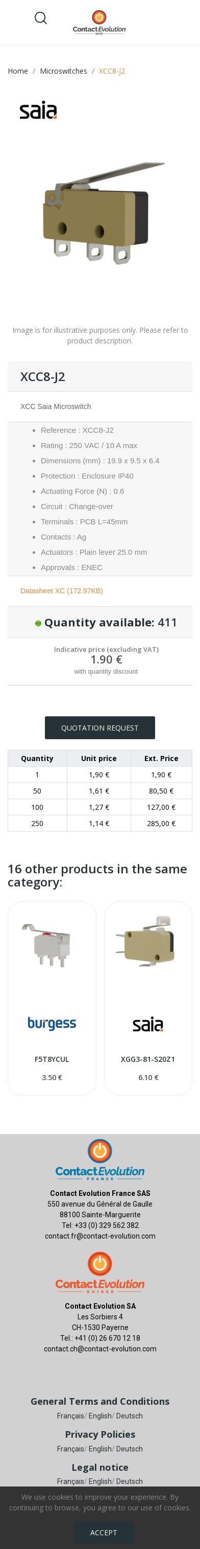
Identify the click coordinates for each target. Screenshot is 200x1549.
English (100, 1416)
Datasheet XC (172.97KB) (61, 591)
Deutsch (129, 1416)
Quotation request (100, 728)
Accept (103, 1532)
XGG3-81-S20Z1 (148, 1059)
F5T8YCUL (52, 1059)
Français (70, 1416)
